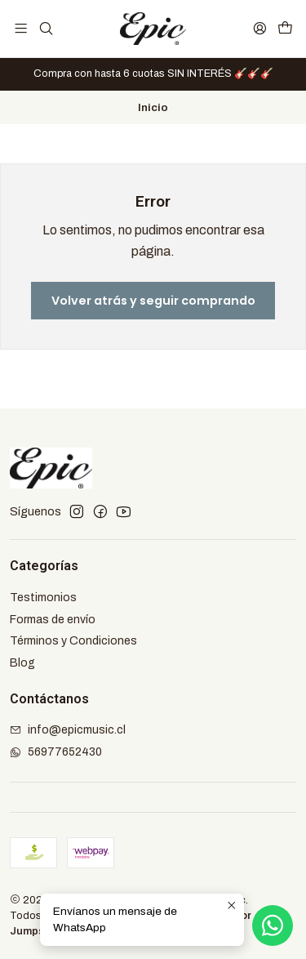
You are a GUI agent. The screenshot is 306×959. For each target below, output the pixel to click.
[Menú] (21, 28)
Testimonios (43, 597)
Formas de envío (52, 619)
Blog (22, 663)
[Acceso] (260, 28)
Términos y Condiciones (73, 641)
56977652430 (56, 752)
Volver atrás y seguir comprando (153, 300)
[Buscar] (45, 28)
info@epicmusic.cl (68, 730)
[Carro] (285, 28)
